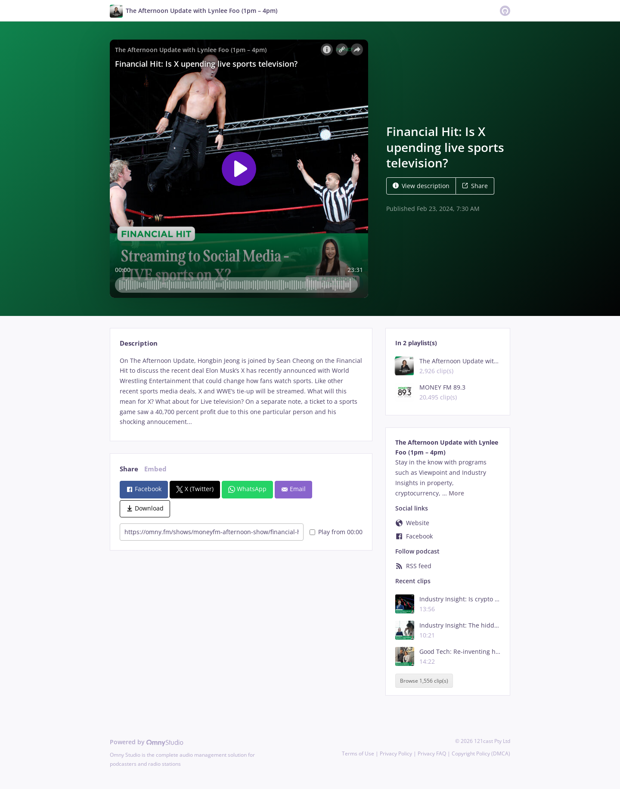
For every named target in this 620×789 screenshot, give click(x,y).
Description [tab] (139, 343)
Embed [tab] (155, 468)
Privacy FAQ (432, 753)
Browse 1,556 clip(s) (424, 680)
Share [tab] (129, 468)
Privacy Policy (396, 753)
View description (421, 186)
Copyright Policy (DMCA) (481, 753)
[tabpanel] (241, 391)
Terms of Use (358, 753)
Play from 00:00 (336, 532)
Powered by (146, 742)
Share (475, 186)
